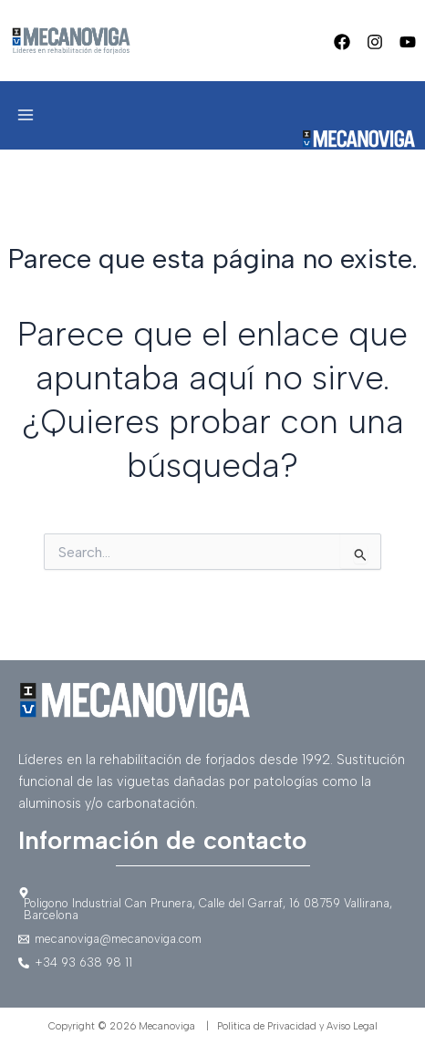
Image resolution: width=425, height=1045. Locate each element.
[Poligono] (212, 904)
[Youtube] (407, 42)
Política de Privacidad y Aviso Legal (297, 1026)
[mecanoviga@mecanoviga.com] (212, 940)
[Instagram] (375, 42)
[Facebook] (342, 42)
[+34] (212, 963)
